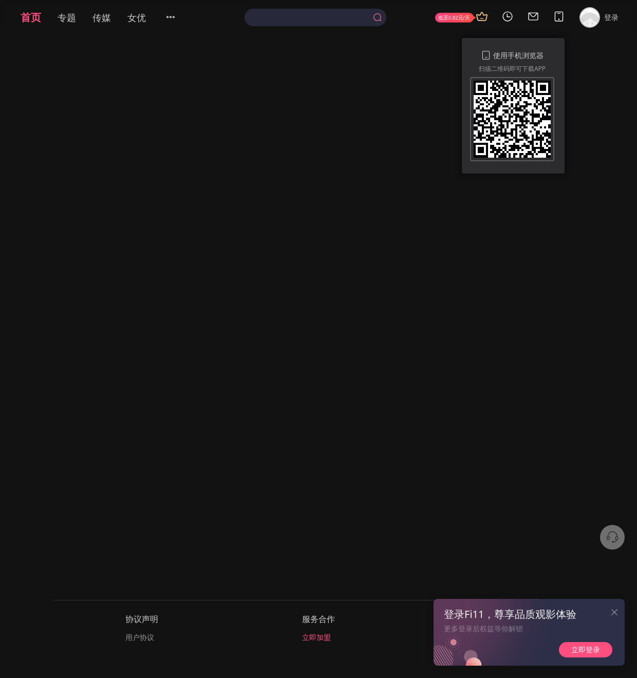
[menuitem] (176, 17)
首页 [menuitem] (31, 17)
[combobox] (315, 17)
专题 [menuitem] (67, 17)
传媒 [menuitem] (101, 17)
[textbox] (311, 17)
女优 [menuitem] (136, 17)
